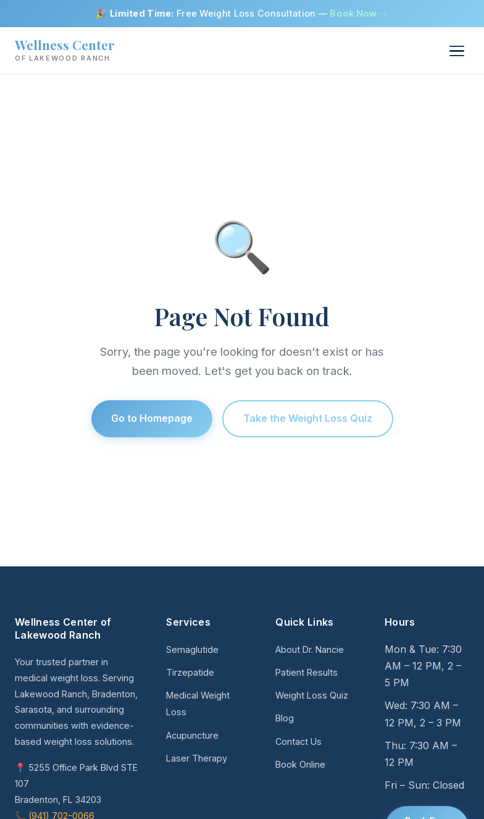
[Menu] (456, 51)
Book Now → (359, 13)
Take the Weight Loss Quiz (307, 418)
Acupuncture (192, 735)
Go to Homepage (152, 418)
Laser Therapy (196, 758)
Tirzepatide (190, 672)
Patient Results (306, 672)
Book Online (300, 764)
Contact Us (298, 741)
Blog (284, 718)
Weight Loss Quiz (311, 695)
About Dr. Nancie (309, 649)
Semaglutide (192, 649)
